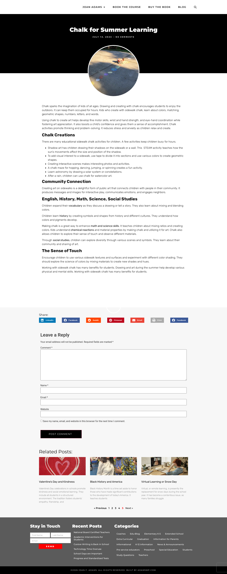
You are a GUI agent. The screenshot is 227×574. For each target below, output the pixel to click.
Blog (182, 7)
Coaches (121, 533)
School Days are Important (88, 553)
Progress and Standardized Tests (91, 558)
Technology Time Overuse (87, 549)
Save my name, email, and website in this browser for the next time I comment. (84, 421)
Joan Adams (94, 7)
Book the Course (127, 7)
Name (44, 385)
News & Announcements (170, 544)
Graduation (143, 539)
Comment (46, 348)
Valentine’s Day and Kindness (57, 481)
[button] (195, 7)
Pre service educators (128, 549)
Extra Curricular (125, 539)
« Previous (100, 508)
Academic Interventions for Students (88, 538)
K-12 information (144, 544)
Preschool (149, 549)
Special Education (168, 549)
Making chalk (50, 226)
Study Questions (125, 555)
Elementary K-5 (152, 533)
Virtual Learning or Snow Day (159, 481)
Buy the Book (159, 7)
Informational (124, 544)
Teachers (143, 555)
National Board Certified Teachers (92, 532)
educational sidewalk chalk (78, 141)
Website (44, 409)
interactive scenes (70, 163)
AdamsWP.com (147, 570)
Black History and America (106, 481)
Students (187, 549)
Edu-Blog (135, 533)
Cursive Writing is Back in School (91, 544)
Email (44, 397)
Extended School (174, 533)
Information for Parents (166, 539)
